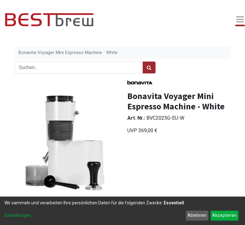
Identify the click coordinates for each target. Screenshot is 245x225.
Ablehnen (197, 215)
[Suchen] (149, 67)
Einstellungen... (19, 215)
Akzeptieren (224, 215)
